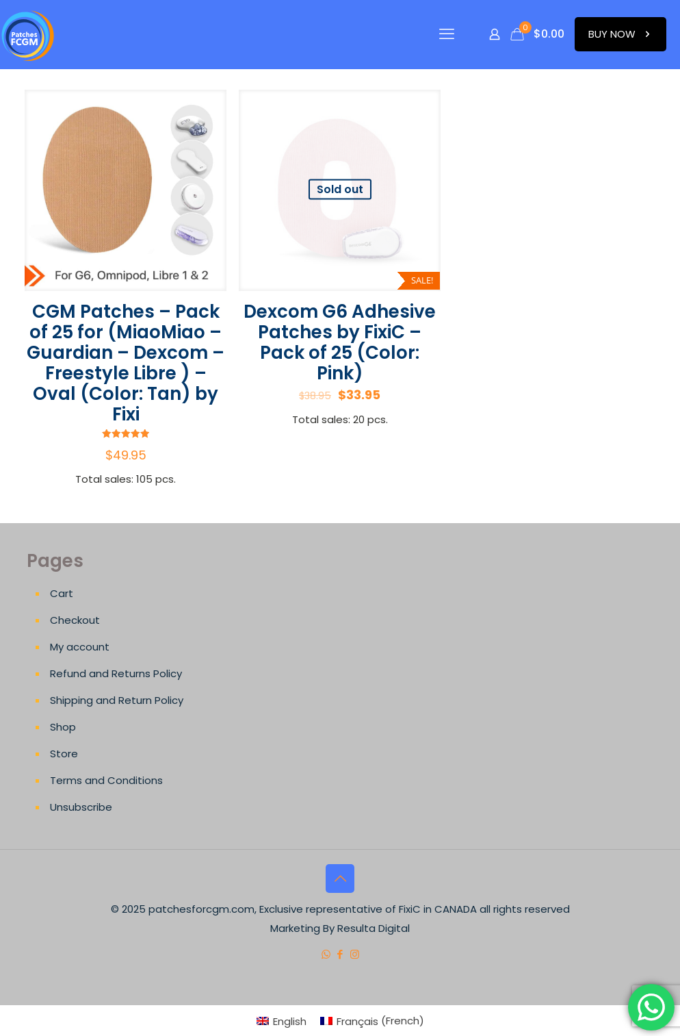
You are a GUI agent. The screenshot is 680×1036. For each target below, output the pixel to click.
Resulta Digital (373, 928)
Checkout (75, 620)
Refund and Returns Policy (116, 673)
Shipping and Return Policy (116, 700)
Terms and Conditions (106, 780)
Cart (61, 593)
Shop (63, 727)
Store (64, 753)
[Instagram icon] (355, 954)
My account (79, 647)
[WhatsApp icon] (326, 954)
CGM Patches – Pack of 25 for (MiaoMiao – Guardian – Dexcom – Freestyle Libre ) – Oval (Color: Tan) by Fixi (125, 363)
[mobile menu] (446, 34)
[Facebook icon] (340, 954)
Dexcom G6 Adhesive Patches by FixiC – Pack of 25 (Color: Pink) (340, 342)
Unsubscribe (81, 807)
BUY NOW (620, 34)
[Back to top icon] (340, 878)
